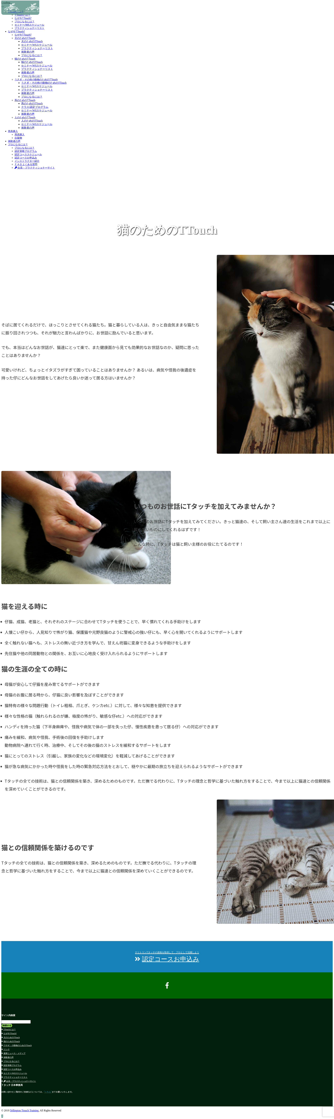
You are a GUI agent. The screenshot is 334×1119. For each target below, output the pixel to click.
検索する (7, 1025)
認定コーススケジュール (28, 154)
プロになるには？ (24, 21)
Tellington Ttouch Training (24, 1110)
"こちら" (48, 1091)
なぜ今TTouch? (16, 31)
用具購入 (13, 131)
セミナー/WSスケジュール (29, 24)
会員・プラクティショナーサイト (35, 167)
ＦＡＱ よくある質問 (26, 164)
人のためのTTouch (25, 117)
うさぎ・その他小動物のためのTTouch (36, 79)
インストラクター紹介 (27, 160)
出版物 (18, 137)
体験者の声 (27, 51)
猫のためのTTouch (25, 58)
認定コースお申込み (26, 157)
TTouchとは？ (8, 1029)
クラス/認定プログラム (34, 107)
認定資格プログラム (26, 150)
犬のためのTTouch (25, 37)
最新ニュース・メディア (13, 1053)
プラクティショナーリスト (29, 28)
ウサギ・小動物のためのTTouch (16, 1045)
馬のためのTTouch (25, 100)
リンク (5, 1049)
